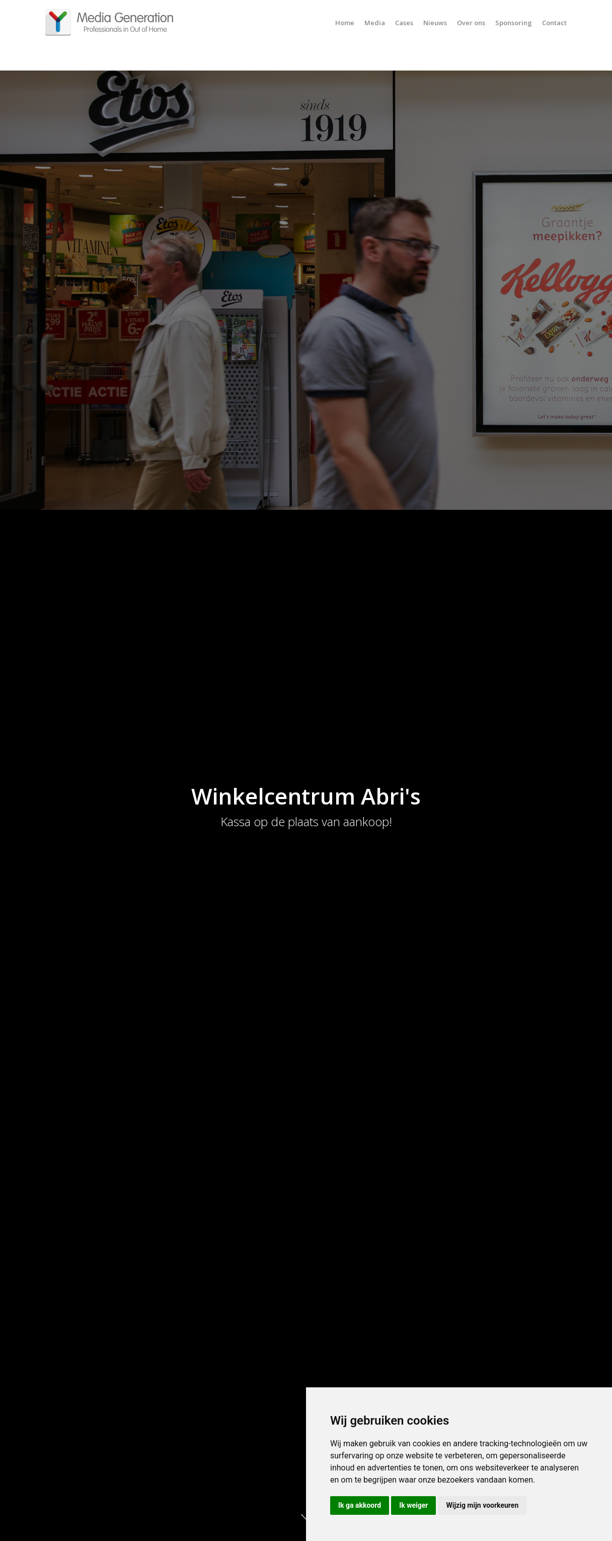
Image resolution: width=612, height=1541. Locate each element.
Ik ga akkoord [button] (359, 1505)
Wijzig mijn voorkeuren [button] (482, 1505)
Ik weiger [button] (413, 1505)
